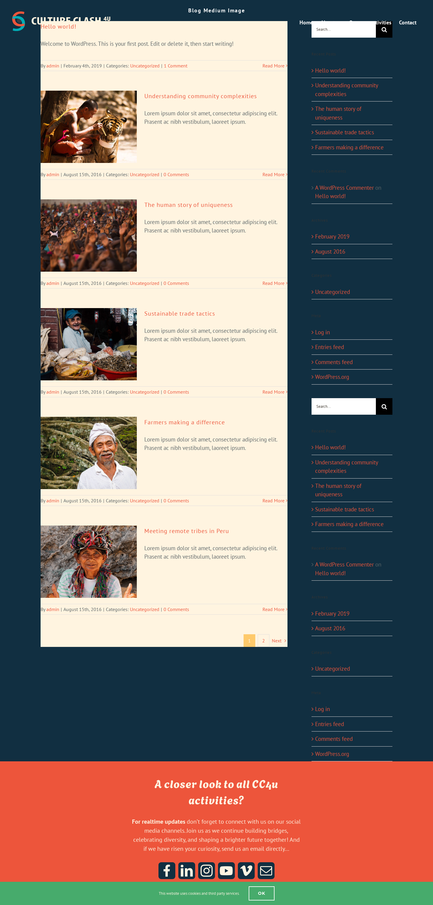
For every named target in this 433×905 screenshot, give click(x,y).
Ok (261, 893)
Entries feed (329, 347)
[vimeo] (246, 870)
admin (52, 66)
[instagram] (206, 870)
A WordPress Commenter (344, 187)
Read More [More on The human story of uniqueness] (273, 283)
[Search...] (344, 406)
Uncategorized (145, 66)
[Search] (384, 406)
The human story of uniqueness (188, 205)
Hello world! (330, 70)
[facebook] (166, 870)
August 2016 (330, 251)
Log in (322, 332)
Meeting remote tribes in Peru (186, 531)
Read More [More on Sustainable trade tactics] (273, 392)
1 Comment (175, 66)
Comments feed (334, 362)
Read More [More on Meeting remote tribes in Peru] (273, 609)
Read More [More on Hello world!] (273, 66)
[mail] (266, 870)
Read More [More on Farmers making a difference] (273, 501)
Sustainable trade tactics (179, 313)
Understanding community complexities (200, 96)
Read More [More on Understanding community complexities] (273, 174)
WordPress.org (332, 376)
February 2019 (332, 236)
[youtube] (226, 870)
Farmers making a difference (184, 422)
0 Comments (176, 174)
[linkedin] (186, 870)
